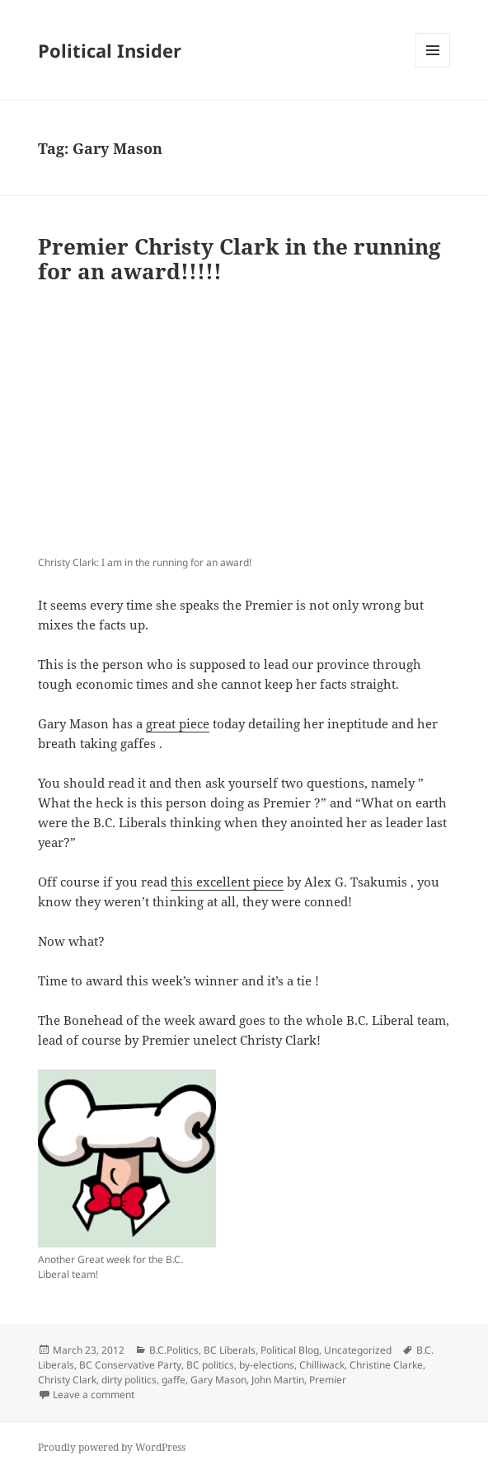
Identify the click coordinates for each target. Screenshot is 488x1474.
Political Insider (109, 50)
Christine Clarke (386, 1365)
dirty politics (129, 1380)
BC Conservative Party (130, 1365)
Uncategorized (358, 1350)
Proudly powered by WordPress (111, 1447)
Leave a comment (93, 1394)
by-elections (266, 1365)
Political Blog (289, 1350)
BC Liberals (230, 1350)
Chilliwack (322, 1365)
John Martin (277, 1380)
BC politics (210, 1365)
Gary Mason (218, 1380)
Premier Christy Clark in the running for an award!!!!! (239, 259)
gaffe (173, 1380)
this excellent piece (227, 881)
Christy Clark (67, 1380)
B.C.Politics (174, 1350)
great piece (177, 723)
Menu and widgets (433, 67)
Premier (327, 1380)
